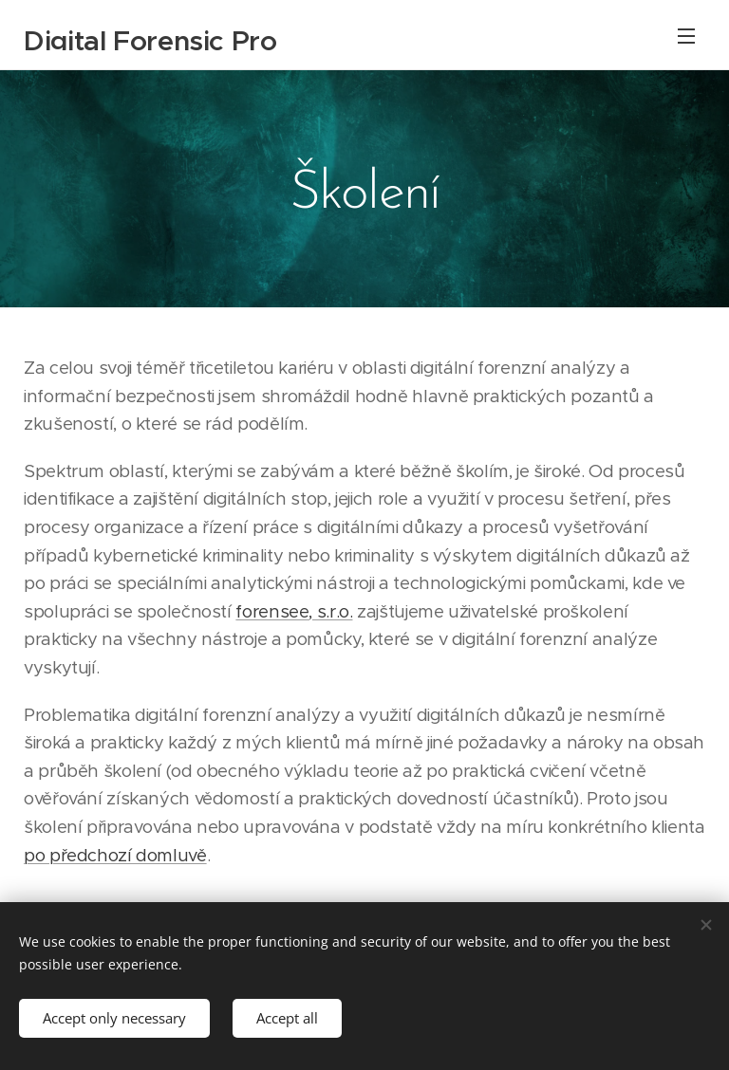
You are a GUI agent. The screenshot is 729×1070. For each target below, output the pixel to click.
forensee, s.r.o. (293, 611)
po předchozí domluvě (115, 855)
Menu (686, 36)
